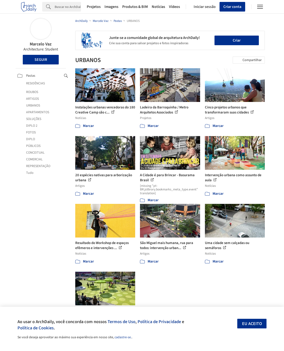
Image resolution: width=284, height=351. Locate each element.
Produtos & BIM (135, 7)
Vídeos (174, 7)
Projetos (94, 7)
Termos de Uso (121, 322)
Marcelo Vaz (41, 44)
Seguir (41, 59)
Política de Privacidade (159, 322)
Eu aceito (252, 324)
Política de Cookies (35, 328)
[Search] (68, 7)
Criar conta (232, 6)
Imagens (111, 7)
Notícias (158, 7)
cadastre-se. (123, 337)
